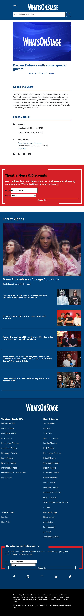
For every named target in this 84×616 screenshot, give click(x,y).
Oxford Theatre (49, 497)
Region (8, 195)
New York (5, 522)
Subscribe (42, 200)
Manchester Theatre (9, 468)
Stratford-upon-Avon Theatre (13, 473)
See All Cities (6, 477)
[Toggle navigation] (13, 6)
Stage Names (48, 517)
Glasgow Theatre (8, 433)
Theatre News (49, 423)
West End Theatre (50, 438)
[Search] (39, 14)
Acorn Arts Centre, (37, 73)
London (4, 517)
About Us (47, 532)
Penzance (50, 73)
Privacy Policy (58, 605)
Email (8, 190)
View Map (22, 148)
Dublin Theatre (7, 428)
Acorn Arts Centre (25, 143)
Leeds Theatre (7, 458)
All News (47, 507)
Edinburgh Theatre (9, 453)
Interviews (47, 433)
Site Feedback (49, 527)
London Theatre (8, 423)
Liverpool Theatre (8, 463)
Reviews (46, 428)
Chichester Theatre (9, 448)
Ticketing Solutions (51, 537)
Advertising (48, 522)
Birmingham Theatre (10, 443)
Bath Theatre (6, 438)
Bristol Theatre (49, 458)
